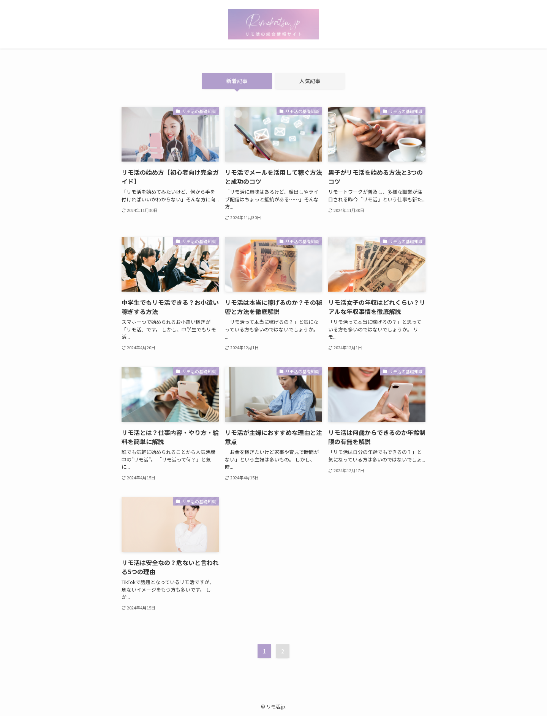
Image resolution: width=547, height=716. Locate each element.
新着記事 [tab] (237, 81)
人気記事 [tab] (310, 81)
